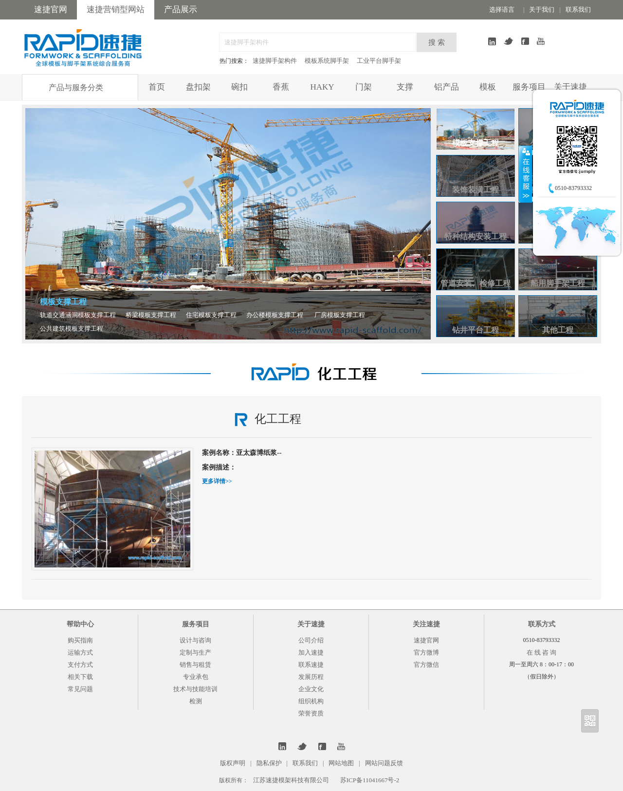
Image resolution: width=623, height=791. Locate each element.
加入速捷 (311, 652)
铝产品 (446, 87)
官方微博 (426, 652)
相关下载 (80, 676)
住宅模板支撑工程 (211, 315)
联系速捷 (311, 664)
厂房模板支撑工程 (339, 315)
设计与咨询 (195, 640)
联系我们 (578, 9)
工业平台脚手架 (379, 60)
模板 (487, 87)
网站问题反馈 (384, 763)
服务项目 (529, 87)
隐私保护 (269, 763)
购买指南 (80, 640)
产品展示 (180, 9)
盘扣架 (198, 87)
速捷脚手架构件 (275, 60)
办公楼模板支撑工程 (274, 315)
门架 (363, 87)
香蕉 (281, 87)
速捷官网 (50, 9)
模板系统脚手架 (327, 60)
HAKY (322, 87)
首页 (156, 87)
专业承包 (195, 676)
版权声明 (232, 763)
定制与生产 (195, 652)
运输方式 (80, 652)
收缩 (525, 174)
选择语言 (501, 9)
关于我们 (541, 9)
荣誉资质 (311, 713)
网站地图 (341, 763)
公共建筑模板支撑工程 (71, 328)
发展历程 (311, 676)
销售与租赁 (195, 664)
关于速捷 (570, 87)
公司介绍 (311, 640)
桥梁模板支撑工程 (151, 315)
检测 (195, 701)
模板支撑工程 (63, 302)
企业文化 (311, 689)
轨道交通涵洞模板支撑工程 (78, 315)
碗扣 (239, 87)
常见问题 (80, 689)
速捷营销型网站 (116, 9)
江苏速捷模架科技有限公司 (291, 780)
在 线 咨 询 (542, 652)
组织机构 (311, 701)
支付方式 (80, 664)
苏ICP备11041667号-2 (370, 780)
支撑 (405, 87)
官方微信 (426, 664)
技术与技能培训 (195, 689)
